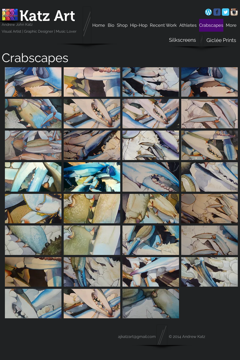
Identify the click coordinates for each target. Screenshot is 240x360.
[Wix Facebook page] (217, 12)
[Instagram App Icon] (234, 12)
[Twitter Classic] (225, 12)
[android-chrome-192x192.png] (208, 12)
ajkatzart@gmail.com (137, 336)
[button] (33, 82)
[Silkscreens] (182, 40)
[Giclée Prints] (221, 40)
